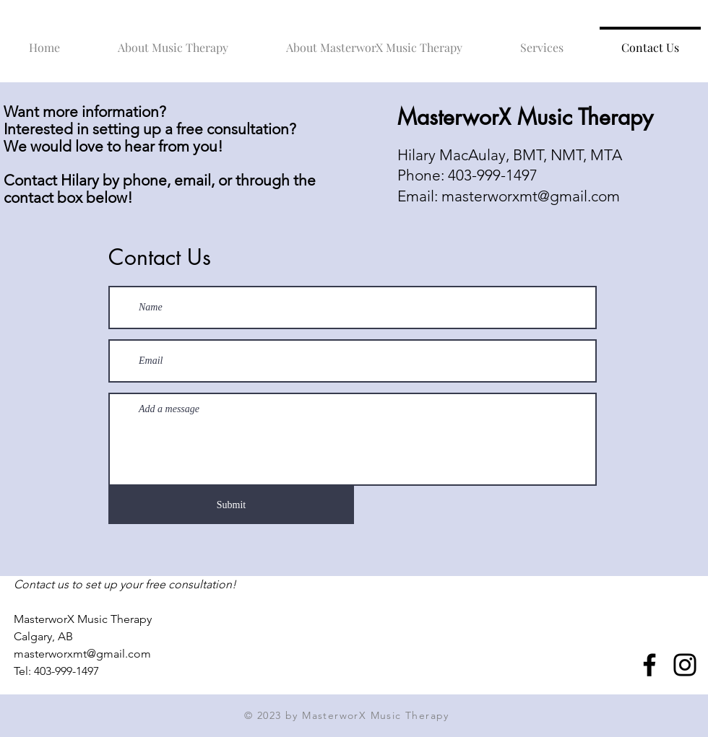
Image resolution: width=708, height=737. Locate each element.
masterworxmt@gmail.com (530, 196)
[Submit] (231, 505)
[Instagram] (685, 665)
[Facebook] (649, 665)
